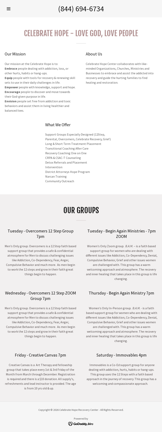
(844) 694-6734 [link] (81, 8)
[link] (81, 423)
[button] (8, 9)
